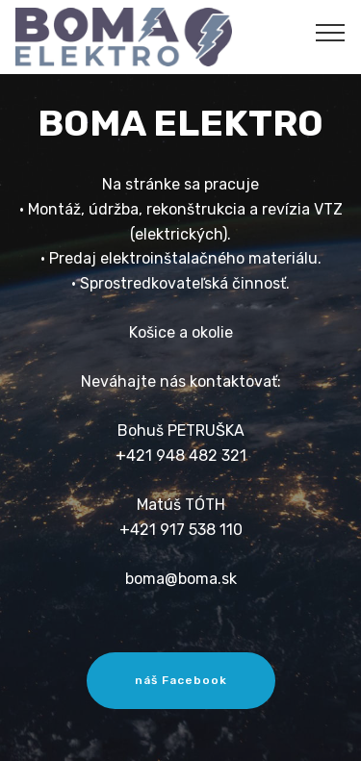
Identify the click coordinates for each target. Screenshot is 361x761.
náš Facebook (181, 680)
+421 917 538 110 (181, 529)
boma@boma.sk (181, 579)
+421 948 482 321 (181, 455)
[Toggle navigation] (331, 31)
